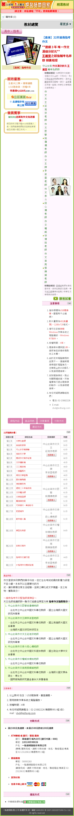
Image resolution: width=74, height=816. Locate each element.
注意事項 (44, 421)
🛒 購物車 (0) (9, 17)
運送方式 (37, 426)
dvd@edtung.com (61, 407)
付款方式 (59, 421)
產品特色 (29, 421)
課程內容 (15, 421)
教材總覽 (48, 24)
